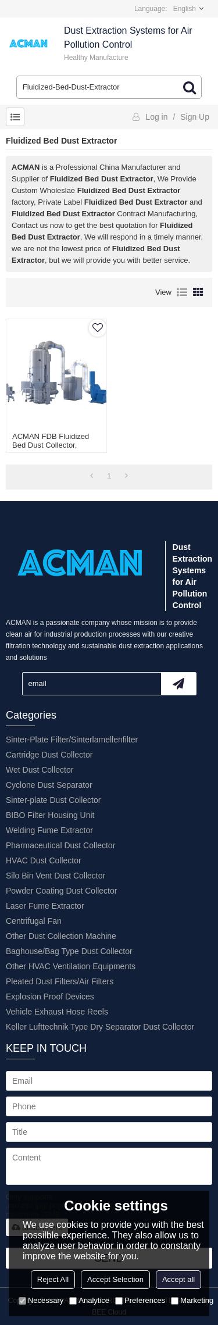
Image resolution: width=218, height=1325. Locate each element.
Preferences (140, 1300)
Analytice (89, 1300)
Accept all (178, 1279)
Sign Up (194, 117)
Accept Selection (115, 1279)
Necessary (41, 1300)
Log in (156, 117)
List (182, 292)
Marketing (192, 1300)
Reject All (53, 1279)
